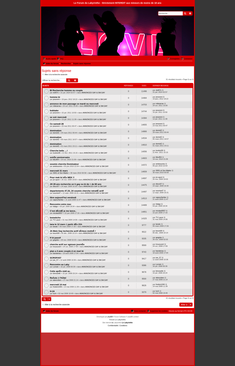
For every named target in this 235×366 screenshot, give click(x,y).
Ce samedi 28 (57, 124)
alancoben (57, 280)
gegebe (56, 240)
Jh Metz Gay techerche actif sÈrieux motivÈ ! (73, 231)
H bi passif (55, 237)
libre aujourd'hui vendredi (63, 197)
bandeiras (57, 253)
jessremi (56, 99)
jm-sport (56, 180)
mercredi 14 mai (58, 284)
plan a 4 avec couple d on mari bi (67, 251)
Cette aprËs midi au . (60, 271)
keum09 (56, 233)
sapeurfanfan (58, 200)
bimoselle (56, 273)
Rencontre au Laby (59, 264)
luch (54, 293)
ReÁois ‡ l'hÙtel (58, 278)
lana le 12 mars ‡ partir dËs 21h (66, 224)
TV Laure (56, 220)
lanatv (55, 227)
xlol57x (55, 93)
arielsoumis (57, 166)
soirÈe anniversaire (60, 157)
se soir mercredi (58, 117)
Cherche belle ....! (59, 150)
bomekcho (55, 217)
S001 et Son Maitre (60, 173)
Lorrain (55, 267)
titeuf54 (56, 160)
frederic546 (57, 287)
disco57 (56, 186)
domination (56, 130)
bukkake (54, 110)
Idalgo (55, 206)
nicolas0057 (58, 213)
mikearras (57, 106)
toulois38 (56, 153)
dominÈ (56, 133)
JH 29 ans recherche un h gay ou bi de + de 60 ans (76, 184)
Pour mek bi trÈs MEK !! (62, 177)
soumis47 (57, 193)
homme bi (55, 97)
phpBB (110, 317)
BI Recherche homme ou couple (66, 90)
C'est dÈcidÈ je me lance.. (63, 211)
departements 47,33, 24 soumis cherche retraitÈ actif (77, 191)
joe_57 (55, 260)
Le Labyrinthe (127, 323)
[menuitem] (60, 59)
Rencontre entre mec (60, 204)
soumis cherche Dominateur (64, 164)
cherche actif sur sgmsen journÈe (67, 244)
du (112, 323)
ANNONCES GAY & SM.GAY (93, 93)
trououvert (57, 247)
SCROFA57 (55, 258)
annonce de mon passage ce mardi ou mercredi (74, 104)
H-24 (52, 291)
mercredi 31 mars (59, 171)
